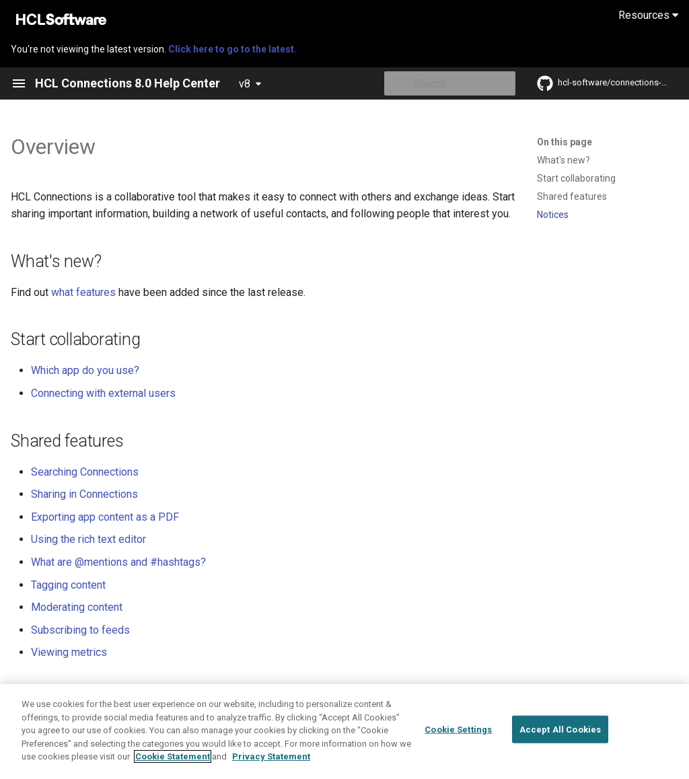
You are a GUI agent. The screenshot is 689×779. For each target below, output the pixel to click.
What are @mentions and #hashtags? (118, 562)
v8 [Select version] (244, 83)
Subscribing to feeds (80, 630)
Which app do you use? (85, 370)
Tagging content (68, 585)
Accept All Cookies (560, 750)
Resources (648, 15)
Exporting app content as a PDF (105, 517)
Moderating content (76, 607)
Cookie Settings (458, 750)
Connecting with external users (103, 393)
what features (83, 292)
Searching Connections (85, 472)
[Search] (436, 83)
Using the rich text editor (88, 539)
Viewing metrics (69, 652)
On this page (564, 142)
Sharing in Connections (84, 494)
